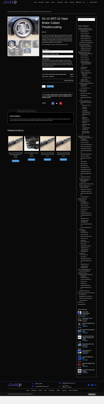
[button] (84, 2)
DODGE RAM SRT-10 (82, 136)
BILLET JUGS (84, 187)
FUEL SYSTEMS (84, 156)
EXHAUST (83, 281)
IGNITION (83, 161)
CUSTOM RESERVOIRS (86, 150)
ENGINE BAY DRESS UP (86, 102)
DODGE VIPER (14, 11)
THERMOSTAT (84, 218)
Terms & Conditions (73, 398)
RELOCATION (84, 196)
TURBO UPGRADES (85, 40)
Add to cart (50, 86)
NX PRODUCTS (84, 167)
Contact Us (64, 398)
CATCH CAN (83, 205)
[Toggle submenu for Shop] (54, 2)
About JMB (33, 398)
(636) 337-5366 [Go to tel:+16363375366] (93, 2)
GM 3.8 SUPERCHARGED (84, 269)
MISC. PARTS (82, 90)
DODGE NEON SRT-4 (83, 52)
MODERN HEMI (81, 273)
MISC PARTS (84, 165)
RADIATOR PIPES (85, 38)
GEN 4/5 (19, 11)
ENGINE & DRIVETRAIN (84, 29)
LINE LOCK (83, 163)
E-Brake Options (46, 58)
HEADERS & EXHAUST (86, 158)
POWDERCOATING (26, 11)
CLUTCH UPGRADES (85, 144)
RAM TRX (80, 302)
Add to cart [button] (15, 161)
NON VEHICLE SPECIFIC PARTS (85, 292)
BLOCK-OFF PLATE (85, 93)
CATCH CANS (84, 57)
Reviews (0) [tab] (32, 111)
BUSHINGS (83, 95)
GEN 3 (56, 96)
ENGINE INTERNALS (85, 154)
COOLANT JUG (85, 77)
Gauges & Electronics (84, 179)
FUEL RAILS (83, 209)
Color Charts (51, 398)
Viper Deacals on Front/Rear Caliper (50, 54)
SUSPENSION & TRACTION (85, 183)
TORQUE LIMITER (85, 177)
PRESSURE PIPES (86, 63)
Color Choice (45, 49)
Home (9, 11)
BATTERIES (82, 294)
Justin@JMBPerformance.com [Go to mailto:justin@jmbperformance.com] (42, 390)
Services (40, 398)
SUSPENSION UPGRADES (85, 42)
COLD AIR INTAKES (85, 146)
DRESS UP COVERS (85, 46)
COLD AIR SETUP (85, 207)
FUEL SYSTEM (84, 33)
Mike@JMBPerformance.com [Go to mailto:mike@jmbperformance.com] (68, 387)
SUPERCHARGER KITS (86, 173)
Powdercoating (82, 300)
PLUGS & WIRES (84, 70)
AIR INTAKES (84, 31)
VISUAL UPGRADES (84, 44)
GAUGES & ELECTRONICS (85, 83)
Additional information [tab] (22, 111)
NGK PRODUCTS (85, 88)
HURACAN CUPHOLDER (85, 298)
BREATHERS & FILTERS (84, 296)
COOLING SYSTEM (85, 148)
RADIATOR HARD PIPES (86, 193)
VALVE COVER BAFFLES (86, 224)
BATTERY (83, 91)
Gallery (58, 398)
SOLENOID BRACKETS (86, 97)
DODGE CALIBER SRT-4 (83, 28)
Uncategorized (81, 304)
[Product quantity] (44, 86)
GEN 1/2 (81, 200)
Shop (45, 398)
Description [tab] (13, 111)
